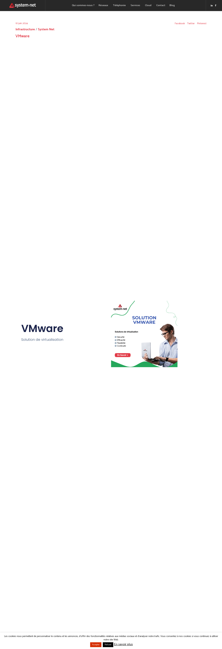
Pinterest (202, 23)
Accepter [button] (96, 644)
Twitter (191, 23)
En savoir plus (123, 644)
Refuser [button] (108, 644)
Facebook (180, 23)
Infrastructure (25, 29)
